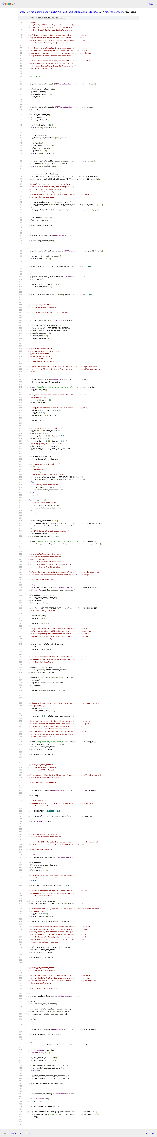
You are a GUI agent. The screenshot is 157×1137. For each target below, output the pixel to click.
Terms (28, 1133)
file (69, 18)
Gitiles (14, 1133)
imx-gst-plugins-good (37, 11)
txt (146, 1133)
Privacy (21, 1133)
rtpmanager (116, 11)
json (153, 1133)
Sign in (152, 4)
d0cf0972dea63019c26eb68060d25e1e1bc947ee (75, 11)
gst (106, 11)
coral (21, 11)
